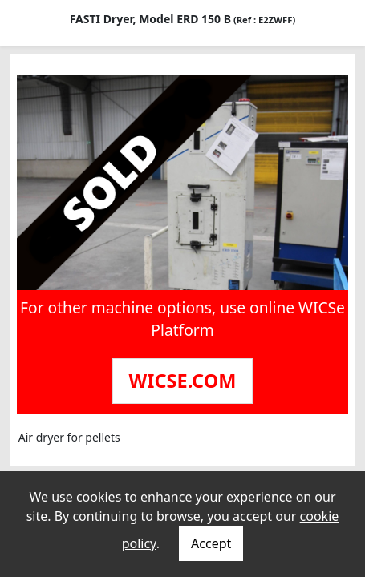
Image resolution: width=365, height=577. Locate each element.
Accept (211, 543)
